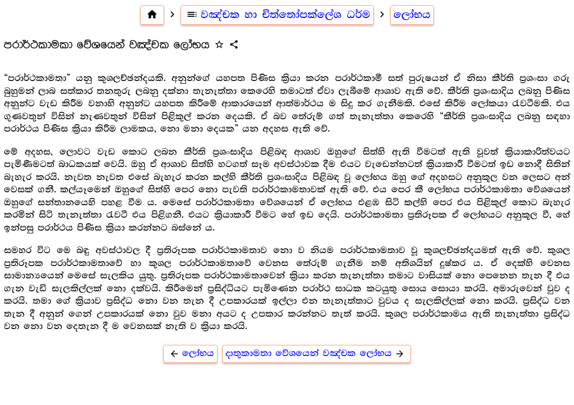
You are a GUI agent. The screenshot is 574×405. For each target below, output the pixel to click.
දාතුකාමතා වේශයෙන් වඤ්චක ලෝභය (316, 353)
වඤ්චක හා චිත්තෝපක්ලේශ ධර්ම (277, 14)
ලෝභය (412, 14)
